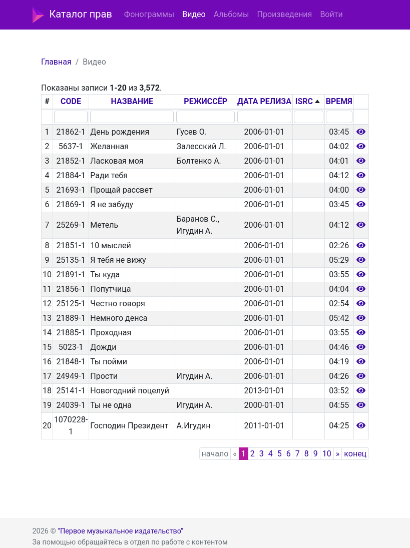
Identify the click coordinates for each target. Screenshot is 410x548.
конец (355, 453)
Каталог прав (72, 15)
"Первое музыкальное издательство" (120, 531)
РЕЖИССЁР (205, 101)
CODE (71, 101)
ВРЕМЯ (339, 101)
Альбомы (231, 14)
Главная (56, 62)
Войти (331, 14)
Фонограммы (149, 14)
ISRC (304, 101)
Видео (193, 14)
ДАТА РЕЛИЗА (264, 101)
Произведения (284, 14)
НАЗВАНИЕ (132, 101)
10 (326, 453)
